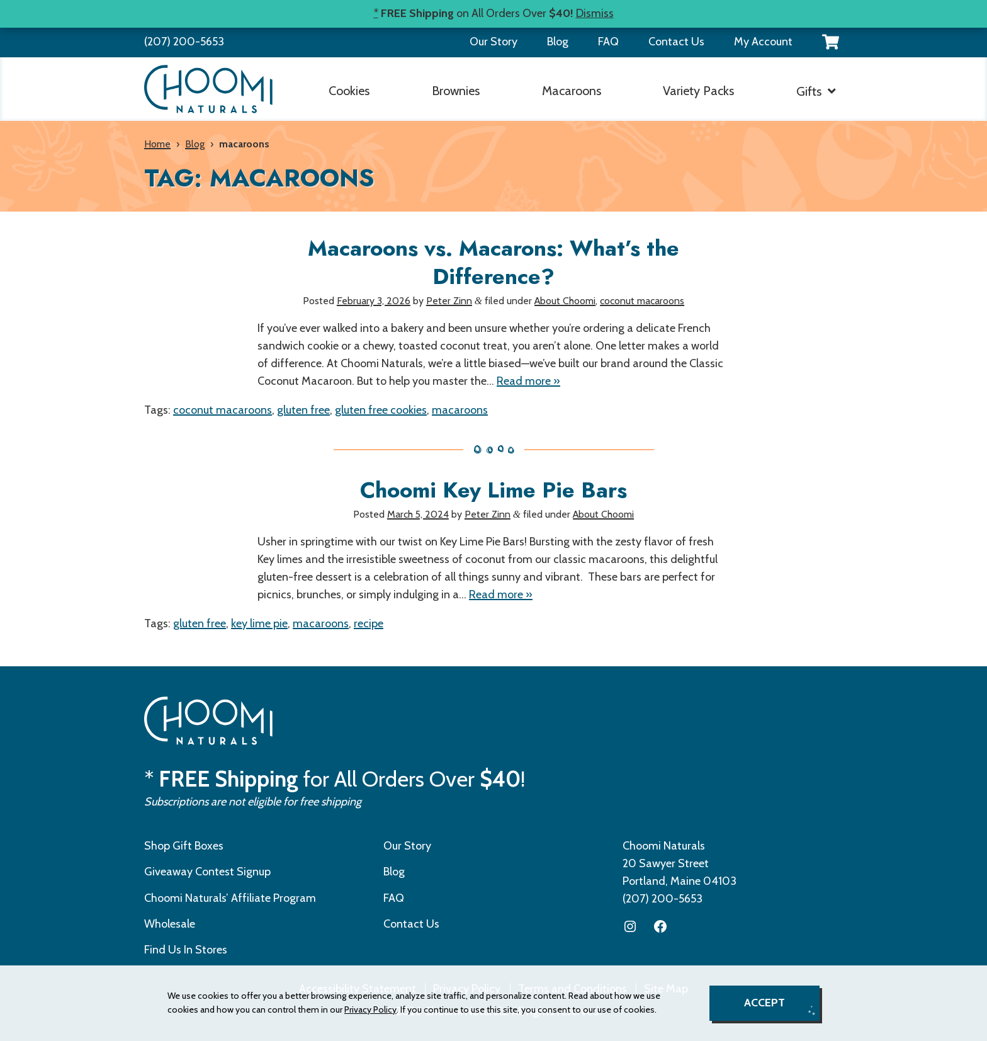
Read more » (528, 381)
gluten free (303, 410)
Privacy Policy (370, 1009)
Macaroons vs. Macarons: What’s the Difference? (493, 262)
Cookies (349, 90)
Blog (557, 41)
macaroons (460, 410)
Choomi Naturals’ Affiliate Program (230, 898)
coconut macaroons (642, 301)
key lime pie (259, 623)
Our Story (493, 41)
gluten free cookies (381, 410)
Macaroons (571, 90)
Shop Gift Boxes (183, 846)
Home (157, 144)
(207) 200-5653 (184, 41)
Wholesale (169, 924)
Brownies (456, 90)
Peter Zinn (449, 301)
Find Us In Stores (185, 950)
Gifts (808, 91)
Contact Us (676, 41)
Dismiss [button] (595, 13)
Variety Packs (698, 90)
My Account (763, 41)
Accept (764, 1003)
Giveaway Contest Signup (207, 872)
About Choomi (564, 301)
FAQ (608, 41)
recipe (368, 623)
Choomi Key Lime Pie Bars (493, 490)
